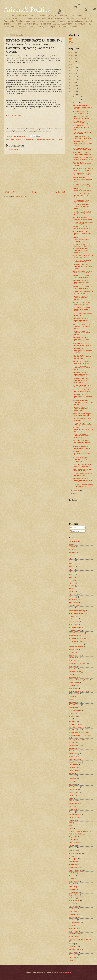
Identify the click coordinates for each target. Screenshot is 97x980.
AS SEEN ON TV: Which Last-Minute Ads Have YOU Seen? (83, 158)
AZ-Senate (72, 597)
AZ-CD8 (71, 574)
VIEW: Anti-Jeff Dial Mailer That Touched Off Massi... (82, 133)
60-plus (71, 544)
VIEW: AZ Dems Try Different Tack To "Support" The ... (82, 112)
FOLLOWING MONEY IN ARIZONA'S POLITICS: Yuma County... (83, 402)
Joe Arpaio (72, 784)
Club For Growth (74, 694)
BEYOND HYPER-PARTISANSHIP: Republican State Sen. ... (82, 163)
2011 (73, 91)
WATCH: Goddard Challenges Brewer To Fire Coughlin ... (82, 386)
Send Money (73, 887)
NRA (70, 826)
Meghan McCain (74, 817)
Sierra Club (72, 889)
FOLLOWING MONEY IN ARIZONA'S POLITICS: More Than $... (83, 480)
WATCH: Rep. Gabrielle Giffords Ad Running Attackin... (83, 223)
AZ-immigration (74, 605)
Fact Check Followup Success (78, 727)
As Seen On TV (74, 649)
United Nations (73, 928)
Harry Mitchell (73, 754)
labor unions (73, 957)
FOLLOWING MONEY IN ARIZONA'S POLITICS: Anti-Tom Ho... (82, 266)
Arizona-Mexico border (76, 647)
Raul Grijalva (73, 859)
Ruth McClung (73, 873)
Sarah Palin (73, 884)
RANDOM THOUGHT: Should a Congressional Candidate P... (82, 447)
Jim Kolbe (72, 781)
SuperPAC (72, 898)
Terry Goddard (57, 139)
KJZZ (71, 798)
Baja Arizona (73, 652)
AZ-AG (71, 550)
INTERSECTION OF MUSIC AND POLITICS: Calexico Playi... (81, 326)
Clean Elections (74, 688)
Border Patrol (73, 669)
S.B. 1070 (72, 875)
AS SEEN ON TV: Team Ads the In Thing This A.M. (83, 292)
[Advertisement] (34, 172)
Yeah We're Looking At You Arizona (80, 939)
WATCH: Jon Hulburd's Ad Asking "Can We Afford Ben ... (83, 185)
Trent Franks (73, 911)
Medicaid (72, 812)
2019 (73, 67)
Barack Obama (74, 658)
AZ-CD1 (71, 555)
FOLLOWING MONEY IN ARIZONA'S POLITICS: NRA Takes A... (82, 396)
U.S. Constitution (74, 917)
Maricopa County (74, 803)
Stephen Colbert (74, 895)
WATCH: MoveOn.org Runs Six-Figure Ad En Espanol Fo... (83, 169)
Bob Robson (73, 666)
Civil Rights (72, 685)
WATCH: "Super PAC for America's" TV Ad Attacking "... (82, 233)
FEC (70, 719)
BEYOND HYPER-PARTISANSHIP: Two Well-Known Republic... (82, 356)
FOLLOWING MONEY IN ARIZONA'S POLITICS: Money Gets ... (81, 435)
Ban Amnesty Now (75, 655)
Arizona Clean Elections (76, 627)
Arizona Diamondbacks (76, 633)
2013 (73, 85)
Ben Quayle (73, 660)
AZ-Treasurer (73, 599)
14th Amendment (74, 541)
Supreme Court (74, 900)
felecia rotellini (73, 952)
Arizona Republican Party (77, 638)
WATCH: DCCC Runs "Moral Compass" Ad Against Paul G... (82, 212)
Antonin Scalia (73, 624)
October (75, 103)
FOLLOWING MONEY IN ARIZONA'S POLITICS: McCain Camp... (81, 282)
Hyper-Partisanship (75, 759)
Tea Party (72, 903)
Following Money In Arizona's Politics (80, 735)
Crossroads (72, 696)
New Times (72, 839)
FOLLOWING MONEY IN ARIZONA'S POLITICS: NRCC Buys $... (81, 250)
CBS (70, 674)
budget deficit (73, 946)
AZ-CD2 (71, 558)
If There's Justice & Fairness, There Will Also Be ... (82, 261)
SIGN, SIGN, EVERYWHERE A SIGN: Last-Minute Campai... (82, 153)
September (76, 490)
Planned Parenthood (75, 853)
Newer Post (9, 192)
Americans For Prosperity (77, 611)
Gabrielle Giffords (74, 745)
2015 (73, 79)
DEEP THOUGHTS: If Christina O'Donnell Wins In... (82, 470)
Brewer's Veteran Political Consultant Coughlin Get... (82, 390)
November (76, 100)
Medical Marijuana (75, 814)
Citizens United (74, 683)
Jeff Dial (71, 773)
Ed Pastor (72, 713)
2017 (73, 73)
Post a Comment (14, 149)
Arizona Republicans (75, 641)
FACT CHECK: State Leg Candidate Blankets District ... (83, 149)
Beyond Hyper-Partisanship (24, 139)
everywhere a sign (75, 949)
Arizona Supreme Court (76, 644)
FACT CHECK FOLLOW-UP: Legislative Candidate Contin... (82, 309)
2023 (73, 55)
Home (34, 192)
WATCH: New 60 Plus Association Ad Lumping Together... (81, 239)
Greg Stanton (73, 751)
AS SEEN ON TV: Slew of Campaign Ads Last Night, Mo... (82, 195)
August (75, 493)
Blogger (68, 972)
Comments (74, 531)
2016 (73, 76)
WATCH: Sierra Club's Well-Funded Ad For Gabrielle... (82, 245)
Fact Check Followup (75, 724)
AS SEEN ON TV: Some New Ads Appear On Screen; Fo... (82, 137)
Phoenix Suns (73, 850)
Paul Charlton (38, 139)
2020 (73, 64)
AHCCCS (72, 547)
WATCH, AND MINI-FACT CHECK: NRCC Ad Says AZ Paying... (82, 107)
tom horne (72, 960)
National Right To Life (76, 834)
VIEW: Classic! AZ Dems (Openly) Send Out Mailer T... (83, 117)
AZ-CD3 (71, 561)
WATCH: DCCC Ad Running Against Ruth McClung (81, 303)
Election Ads (73, 716)
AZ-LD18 (72, 586)
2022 (73, 58)
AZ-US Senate (73, 602)
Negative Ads (73, 837)
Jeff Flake (72, 776)
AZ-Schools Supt (74, 594)
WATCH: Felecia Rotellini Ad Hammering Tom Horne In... (82, 227)
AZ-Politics (72, 591)
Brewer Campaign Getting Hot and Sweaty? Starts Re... (82, 414)
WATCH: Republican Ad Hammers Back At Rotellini (82, 189)
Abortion (71, 608)
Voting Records (74, 936)
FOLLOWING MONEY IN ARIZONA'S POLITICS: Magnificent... (81, 380)
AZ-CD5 (71, 566)
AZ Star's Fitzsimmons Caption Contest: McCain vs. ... (82, 474)
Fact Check (72, 721)
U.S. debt (72, 925)
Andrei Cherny (73, 619)
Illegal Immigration (75, 762)
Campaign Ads (73, 677)
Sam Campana (47, 139)
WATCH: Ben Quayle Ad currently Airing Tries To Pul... (83, 218)
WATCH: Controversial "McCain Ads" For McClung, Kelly (82, 276)
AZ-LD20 (72, 588)
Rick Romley (73, 864)
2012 (73, 88)
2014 (73, 82)
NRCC (71, 828)
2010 (73, 94)
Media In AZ (73, 809)
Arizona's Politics (27, 9)
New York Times (74, 842)
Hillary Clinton (73, 756)
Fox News (72, 742)
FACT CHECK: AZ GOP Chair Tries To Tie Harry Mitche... (82, 174)
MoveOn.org (73, 820)
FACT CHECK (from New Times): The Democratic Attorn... (81, 206)
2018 (73, 70)
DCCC (71, 699)
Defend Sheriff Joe (75, 705)
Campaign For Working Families (79, 680)
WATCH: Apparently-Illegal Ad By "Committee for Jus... (82, 200)
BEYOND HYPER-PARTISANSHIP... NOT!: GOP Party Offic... (83, 429)
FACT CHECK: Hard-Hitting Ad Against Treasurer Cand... (82, 465)
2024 (73, 52)
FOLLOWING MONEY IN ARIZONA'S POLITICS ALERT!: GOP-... (81, 374)
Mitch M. (74, 39)
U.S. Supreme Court (75, 922)
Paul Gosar (72, 848)
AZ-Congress (73, 580)
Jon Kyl (71, 795)
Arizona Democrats (75, 630)
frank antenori (73, 955)
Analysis (71, 616)
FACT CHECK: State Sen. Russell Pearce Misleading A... (82, 442)
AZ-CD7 (71, 572)
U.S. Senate (73, 920)
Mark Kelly (72, 806)
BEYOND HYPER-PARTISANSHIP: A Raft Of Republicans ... (82, 453)
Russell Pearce (74, 867)
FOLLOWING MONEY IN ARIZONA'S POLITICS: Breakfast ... (81, 298)
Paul (72, 42)
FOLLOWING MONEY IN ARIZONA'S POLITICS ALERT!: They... (81, 320)
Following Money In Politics (77, 740)
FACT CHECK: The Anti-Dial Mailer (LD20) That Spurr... (82, 122)
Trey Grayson (73, 914)
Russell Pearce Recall (76, 870)
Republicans (73, 862)
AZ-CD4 (71, 563)
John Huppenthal (74, 787)
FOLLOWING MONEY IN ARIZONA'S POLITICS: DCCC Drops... (81, 409)
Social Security (73, 892)
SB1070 (71, 878)
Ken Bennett (73, 801)
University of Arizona (75, 934)
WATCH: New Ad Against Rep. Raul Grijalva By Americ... (82, 362)
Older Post (60, 192)
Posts (73, 527)
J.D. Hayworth (73, 765)
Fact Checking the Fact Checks (79, 732)
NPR (70, 823)
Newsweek (72, 845)
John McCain (73, 789)
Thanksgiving (73, 909)
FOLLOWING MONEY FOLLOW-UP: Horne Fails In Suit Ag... (82, 143)
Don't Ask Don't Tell (75, 710)
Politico (71, 856)
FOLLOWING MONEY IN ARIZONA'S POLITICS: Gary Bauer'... (82, 367)
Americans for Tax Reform (77, 613)
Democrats (72, 707)
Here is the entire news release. (16, 115)
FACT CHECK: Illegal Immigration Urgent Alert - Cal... (81, 127)
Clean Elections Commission (78, 691)
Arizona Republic (74, 635)
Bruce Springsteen (75, 672)
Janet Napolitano (74, 770)
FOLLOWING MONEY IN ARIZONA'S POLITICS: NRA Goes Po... (82, 350)
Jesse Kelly (72, 778)
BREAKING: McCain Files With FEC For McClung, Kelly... (82, 272)
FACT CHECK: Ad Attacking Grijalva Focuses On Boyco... (83, 344)
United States (73, 931)
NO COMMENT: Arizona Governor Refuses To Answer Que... (83, 179)
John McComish (74, 792)
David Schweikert (74, 702)
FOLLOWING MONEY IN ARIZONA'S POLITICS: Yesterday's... (81, 339)
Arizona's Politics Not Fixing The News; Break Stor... (83, 256)
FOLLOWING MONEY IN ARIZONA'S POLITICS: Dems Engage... (83, 332)
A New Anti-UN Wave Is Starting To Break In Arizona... (83, 485)
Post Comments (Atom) (19, 196)
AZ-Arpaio (72, 552)
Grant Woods (73, 748)
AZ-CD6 (71, 569)
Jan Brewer (72, 767)
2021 (73, 61)
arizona (71, 944)
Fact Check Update (75, 730)
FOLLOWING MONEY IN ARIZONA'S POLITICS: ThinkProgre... (81, 459)
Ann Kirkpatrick (74, 622)
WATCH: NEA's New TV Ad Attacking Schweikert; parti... (82, 424)
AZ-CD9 (71, 577)
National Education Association (78, 831)
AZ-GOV (12, 139)
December (76, 97)
